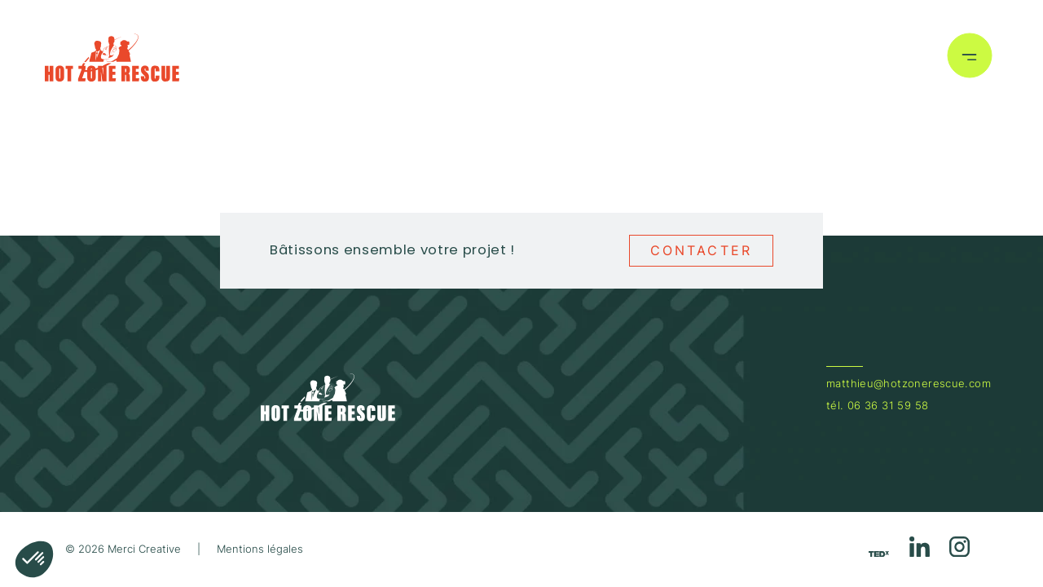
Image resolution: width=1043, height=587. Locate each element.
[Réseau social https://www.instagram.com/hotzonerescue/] (959, 549)
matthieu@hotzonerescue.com (908, 383)
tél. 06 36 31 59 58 (877, 405)
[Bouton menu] (969, 58)
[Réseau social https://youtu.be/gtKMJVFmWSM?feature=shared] (879, 553)
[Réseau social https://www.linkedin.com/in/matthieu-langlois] (919, 549)
